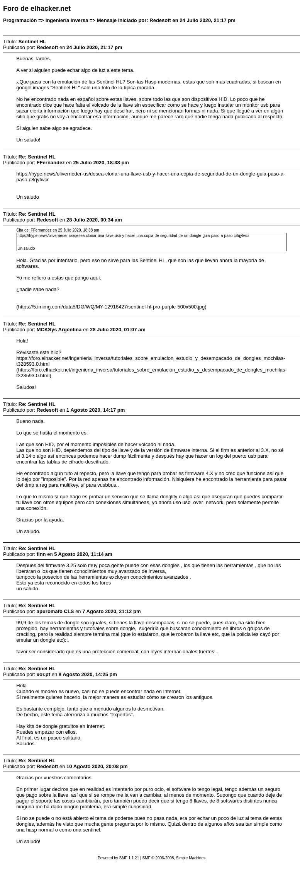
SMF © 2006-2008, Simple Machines (173, 858)
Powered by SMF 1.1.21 (118, 858)
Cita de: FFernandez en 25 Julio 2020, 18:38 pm (57, 230)
